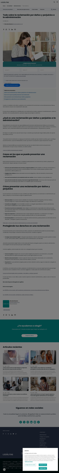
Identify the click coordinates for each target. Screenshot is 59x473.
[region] (40, 459)
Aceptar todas (43, 468)
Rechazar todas (43, 464)
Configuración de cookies (30, 464)
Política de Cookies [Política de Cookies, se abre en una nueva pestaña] (29, 461)
